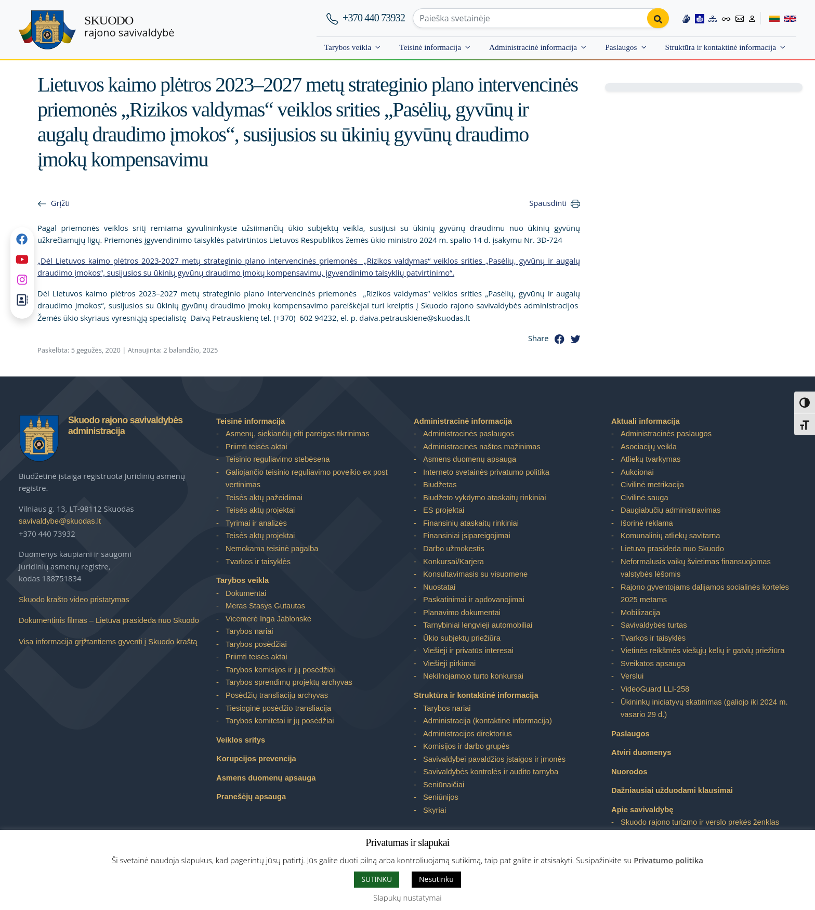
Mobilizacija (640, 612)
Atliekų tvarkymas (650, 459)
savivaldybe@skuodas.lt (60, 521)
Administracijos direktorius (467, 734)
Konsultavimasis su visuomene (475, 574)
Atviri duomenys (641, 752)
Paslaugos (621, 47)
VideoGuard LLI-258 (655, 689)
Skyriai (434, 810)
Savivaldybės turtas (654, 625)
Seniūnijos (440, 797)
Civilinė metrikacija (652, 484)
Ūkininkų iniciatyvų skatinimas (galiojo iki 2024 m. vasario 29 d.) (704, 708)
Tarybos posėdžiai (256, 644)
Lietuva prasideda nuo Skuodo (672, 548)
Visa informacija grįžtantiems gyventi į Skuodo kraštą (108, 642)
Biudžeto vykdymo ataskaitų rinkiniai (484, 497)
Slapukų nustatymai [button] (407, 897)
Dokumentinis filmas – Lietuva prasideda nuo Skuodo (109, 620)
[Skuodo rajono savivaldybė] (47, 29)
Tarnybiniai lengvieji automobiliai (477, 625)
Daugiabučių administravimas (670, 510)
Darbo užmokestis (453, 548)
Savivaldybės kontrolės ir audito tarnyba (490, 772)
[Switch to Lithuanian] (770, 18)
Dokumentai (246, 593)
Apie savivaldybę (642, 809)
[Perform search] (658, 18)
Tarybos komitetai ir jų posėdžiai (280, 721)
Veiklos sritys (240, 740)
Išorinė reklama (647, 523)
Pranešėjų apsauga (251, 796)
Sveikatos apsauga (653, 663)
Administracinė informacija (533, 47)
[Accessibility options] (726, 18)
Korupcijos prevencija (256, 759)
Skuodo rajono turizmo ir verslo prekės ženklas (700, 822)
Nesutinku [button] (436, 879)
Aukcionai (637, 472)
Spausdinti (548, 203)
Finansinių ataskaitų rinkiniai (471, 523)
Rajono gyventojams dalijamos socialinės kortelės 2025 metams (705, 593)
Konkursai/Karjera (453, 561)
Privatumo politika (668, 860)
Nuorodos (629, 772)
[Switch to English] (788, 18)
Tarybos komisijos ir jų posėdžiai (280, 670)
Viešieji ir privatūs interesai (468, 650)
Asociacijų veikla (649, 447)
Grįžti (60, 203)
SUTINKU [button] (376, 879)
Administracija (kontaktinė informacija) (487, 721)
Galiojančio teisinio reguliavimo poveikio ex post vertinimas (307, 478)
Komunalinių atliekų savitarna (670, 535)
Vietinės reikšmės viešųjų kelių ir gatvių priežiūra (703, 650)
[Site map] (712, 18)
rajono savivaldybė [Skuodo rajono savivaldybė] (129, 27)
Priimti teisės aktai (256, 447)
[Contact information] (739, 18)
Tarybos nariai (249, 631)
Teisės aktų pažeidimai (264, 497)
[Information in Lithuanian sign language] (686, 18)
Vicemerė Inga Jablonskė (268, 619)
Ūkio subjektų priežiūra (462, 638)
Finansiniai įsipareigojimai (466, 535)
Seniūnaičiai (443, 785)
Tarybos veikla (348, 47)
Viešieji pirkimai (449, 663)
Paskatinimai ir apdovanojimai (473, 599)
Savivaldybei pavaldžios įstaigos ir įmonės (494, 759)
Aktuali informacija (645, 421)
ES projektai (443, 510)
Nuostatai (439, 587)
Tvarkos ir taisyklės (258, 561)
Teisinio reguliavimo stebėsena (278, 459)
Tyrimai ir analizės (256, 523)
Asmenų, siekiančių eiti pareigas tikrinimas (298, 434)
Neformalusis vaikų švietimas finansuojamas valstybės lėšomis (696, 568)
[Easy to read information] (699, 18)
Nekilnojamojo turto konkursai (473, 676)
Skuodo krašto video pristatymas (74, 599)
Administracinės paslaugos (468, 434)
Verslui (632, 676)
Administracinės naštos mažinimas (482, 447)
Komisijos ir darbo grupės (466, 746)
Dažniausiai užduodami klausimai (672, 790)
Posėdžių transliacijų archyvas (277, 695)
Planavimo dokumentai (462, 612)
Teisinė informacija (430, 47)
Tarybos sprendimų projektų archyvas (289, 682)
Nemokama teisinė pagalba (272, 548)
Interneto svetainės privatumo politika (486, 472)
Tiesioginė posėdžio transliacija (278, 708)
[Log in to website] (752, 18)
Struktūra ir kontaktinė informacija (720, 47)
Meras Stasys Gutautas (265, 606)
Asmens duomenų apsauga (266, 778)
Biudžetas (440, 484)
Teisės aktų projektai (260, 510)
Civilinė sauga (644, 497)
